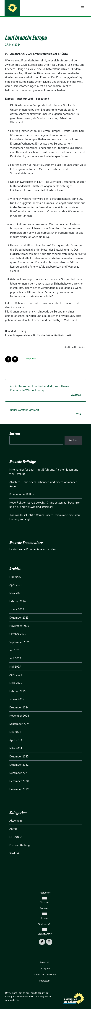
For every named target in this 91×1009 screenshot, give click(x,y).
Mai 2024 (15, 727)
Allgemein (31, 353)
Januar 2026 (16, 604)
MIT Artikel (16, 832)
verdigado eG (11, 995)
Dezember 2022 (19, 760)
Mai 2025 (15, 662)
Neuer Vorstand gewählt (45, 407)
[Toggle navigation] (82, 22)
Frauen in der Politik (21, 489)
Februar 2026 (17, 596)
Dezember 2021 (19, 768)
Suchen (14, 429)
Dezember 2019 (19, 784)
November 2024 (19, 711)
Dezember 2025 (19, 612)
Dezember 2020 (19, 776)
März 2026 (15, 588)
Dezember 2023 (19, 751)
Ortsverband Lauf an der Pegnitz (40, 7)
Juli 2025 (14, 645)
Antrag (13, 824)
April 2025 (15, 670)
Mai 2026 (15, 572)
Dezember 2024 (19, 702)
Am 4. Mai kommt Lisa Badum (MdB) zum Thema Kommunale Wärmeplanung (45, 385)
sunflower (29, 991)
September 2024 (19, 719)
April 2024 (15, 735)
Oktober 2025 (17, 629)
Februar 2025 (17, 686)
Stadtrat (14, 848)
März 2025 (15, 678)
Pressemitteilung (19, 840)
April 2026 (15, 580)
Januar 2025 (16, 694)
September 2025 (19, 637)
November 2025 (19, 621)
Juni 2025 (15, 653)
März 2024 (15, 743)
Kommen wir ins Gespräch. (32, 11)
